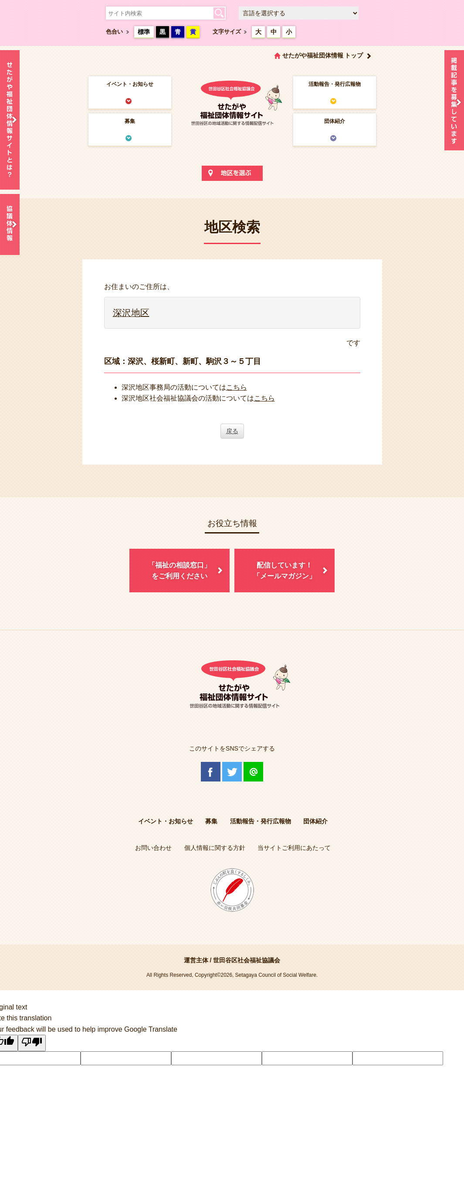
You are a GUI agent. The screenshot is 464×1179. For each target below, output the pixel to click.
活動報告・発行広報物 (334, 84)
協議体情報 (10, 224)
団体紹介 (334, 121)
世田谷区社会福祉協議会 (246, 960)
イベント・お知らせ (129, 84)
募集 (130, 121)
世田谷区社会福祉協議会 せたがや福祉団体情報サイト (232, 102)
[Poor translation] (32, 1043)
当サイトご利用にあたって (294, 847)
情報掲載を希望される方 (454, 102)
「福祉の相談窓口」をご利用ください (179, 570)
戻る (232, 431)
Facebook (210, 771)
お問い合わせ (153, 847)
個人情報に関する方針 (214, 847)
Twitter (232, 771)
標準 (144, 31)
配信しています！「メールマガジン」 (284, 570)
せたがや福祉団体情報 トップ (322, 55)
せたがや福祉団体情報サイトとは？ (10, 120)
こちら (236, 387)
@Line (253, 771)
